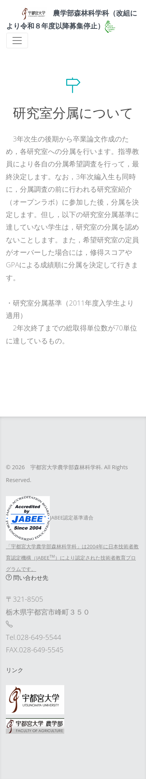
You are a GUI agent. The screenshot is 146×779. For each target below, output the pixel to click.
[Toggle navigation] (17, 40)
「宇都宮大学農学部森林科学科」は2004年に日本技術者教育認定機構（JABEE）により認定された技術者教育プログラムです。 (72, 557)
